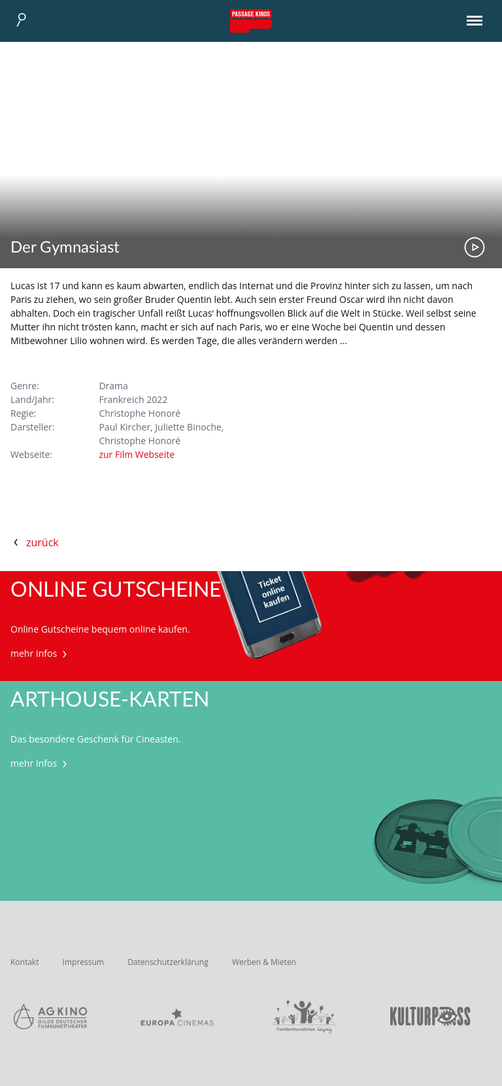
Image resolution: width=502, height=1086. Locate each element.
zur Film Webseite (137, 454)
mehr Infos (40, 653)
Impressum (83, 962)
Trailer (474, 247)
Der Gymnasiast (65, 248)
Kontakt (24, 962)
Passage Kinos (251, 21)
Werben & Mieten (264, 962)
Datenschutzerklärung (168, 962)
